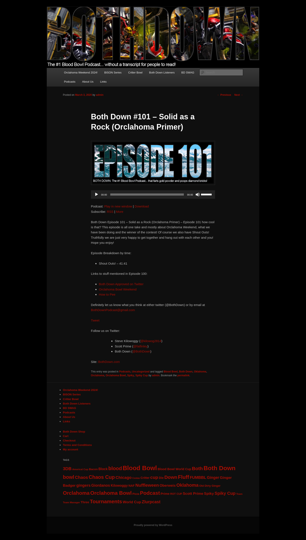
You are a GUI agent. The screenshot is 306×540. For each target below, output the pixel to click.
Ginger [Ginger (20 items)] (213, 477)
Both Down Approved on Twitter (121, 284)
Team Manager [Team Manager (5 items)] (71, 502)
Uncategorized (141, 371)
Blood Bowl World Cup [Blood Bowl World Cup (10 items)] (174, 469)
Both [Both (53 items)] (197, 468)
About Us (87, 81)
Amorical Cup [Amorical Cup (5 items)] (80, 469)
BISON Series (113, 72)
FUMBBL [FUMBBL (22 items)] (198, 477)
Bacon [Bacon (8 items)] (93, 469)
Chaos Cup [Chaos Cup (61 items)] (102, 477)
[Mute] (198, 194)
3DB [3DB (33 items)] (67, 468)
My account (70, 449)
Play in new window (118, 206)
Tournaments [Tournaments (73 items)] (106, 501)
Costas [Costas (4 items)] (136, 478)
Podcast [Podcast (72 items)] (150, 493)
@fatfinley (140, 346)
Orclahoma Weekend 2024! (81, 72)
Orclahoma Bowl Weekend (117, 289)
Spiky (130, 375)
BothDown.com (109, 362)
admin (99, 94)
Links (103, 81)
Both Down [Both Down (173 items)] (219, 468)
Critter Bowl (135, 72)
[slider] (147, 194)
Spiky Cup (141, 375)
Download (142, 206)
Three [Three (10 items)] (85, 502)
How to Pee (107, 294)
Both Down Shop (74, 431)
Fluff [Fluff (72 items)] (183, 477)
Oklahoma (200, 371)
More (119, 211)
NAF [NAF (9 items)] (132, 485)
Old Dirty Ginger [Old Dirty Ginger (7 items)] (209, 485)
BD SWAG (187, 72)
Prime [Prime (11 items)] (165, 493)
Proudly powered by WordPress (153, 525)
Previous (224, 94)
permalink (183, 375)
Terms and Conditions (77, 445)
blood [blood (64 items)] (115, 468)
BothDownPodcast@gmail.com (113, 310)
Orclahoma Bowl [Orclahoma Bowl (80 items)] (111, 493)
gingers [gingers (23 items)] (83, 485)
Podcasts (69, 81)
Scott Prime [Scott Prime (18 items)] (193, 493)
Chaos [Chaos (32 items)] (81, 477)
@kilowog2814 (150, 341)
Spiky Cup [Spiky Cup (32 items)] (225, 493)
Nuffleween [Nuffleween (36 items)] (147, 485)
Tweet (95, 320)
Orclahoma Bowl (116, 375)
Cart (65, 436)
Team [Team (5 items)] (239, 494)
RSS (110, 211)
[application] (153, 194)
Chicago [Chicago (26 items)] (124, 477)
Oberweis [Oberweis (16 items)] (168, 486)
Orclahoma (97, 375)
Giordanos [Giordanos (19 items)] (100, 485)
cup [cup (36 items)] (154, 477)
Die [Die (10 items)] (161, 477)
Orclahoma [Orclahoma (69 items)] (76, 493)
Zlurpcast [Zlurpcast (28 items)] (151, 501)
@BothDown (141, 351)
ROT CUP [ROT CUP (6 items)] (176, 493)
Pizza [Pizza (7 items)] (135, 493)
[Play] (96, 194)
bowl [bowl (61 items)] (68, 477)
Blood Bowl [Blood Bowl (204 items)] (140, 467)
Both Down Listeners (162, 72)
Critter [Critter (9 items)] (144, 477)
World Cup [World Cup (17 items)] (132, 502)
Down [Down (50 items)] (170, 477)
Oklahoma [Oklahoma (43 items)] (187, 485)
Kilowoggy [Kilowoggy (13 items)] (119, 485)
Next (238, 94)
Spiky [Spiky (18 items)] (209, 493)
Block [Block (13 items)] (103, 469)
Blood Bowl (171, 371)
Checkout (69, 440)
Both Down (186, 371)
